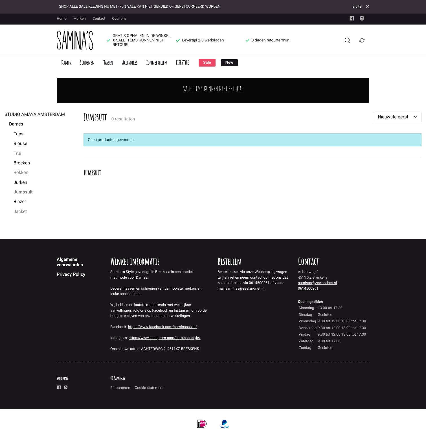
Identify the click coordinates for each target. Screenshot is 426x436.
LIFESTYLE (182, 62)
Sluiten (360, 6)
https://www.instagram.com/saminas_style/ (164, 338)
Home (62, 19)
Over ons (119, 19)
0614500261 (308, 289)
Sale (207, 62)
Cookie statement (149, 388)
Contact (99, 19)
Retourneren (120, 388)
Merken (79, 19)
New (229, 62)
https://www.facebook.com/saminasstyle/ (162, 327)
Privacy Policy (71, 274)
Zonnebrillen (156, 62)
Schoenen (87, 62)
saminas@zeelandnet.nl (317, 283)
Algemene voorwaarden (70, 262)
